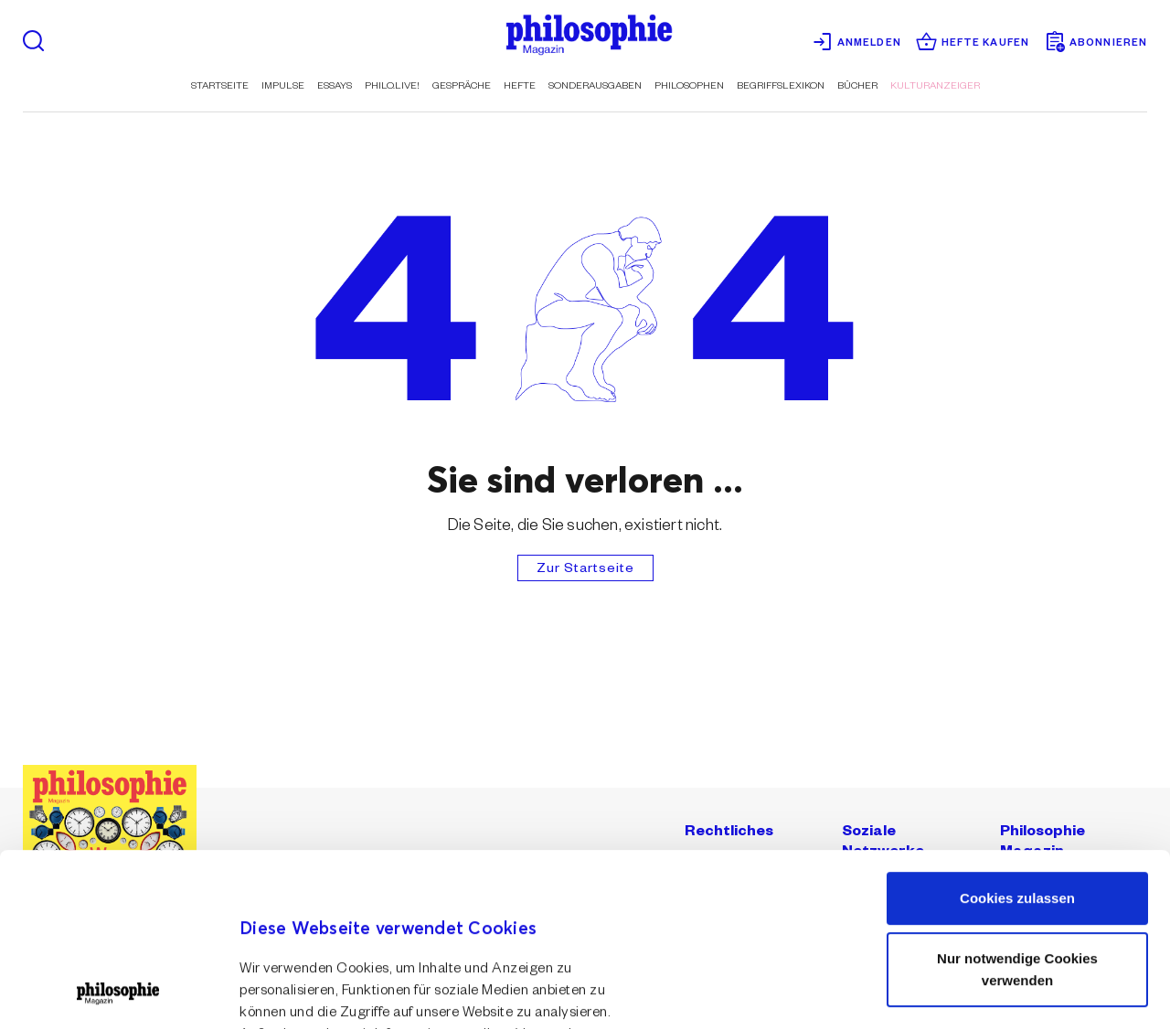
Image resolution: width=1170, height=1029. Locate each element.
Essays (334, 86)
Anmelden (856, 43)
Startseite (220, 86)
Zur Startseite (585, 570)
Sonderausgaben (595, 86)
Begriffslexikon (780, 86)
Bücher (857, 86)
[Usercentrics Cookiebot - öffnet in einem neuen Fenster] (118, 993)
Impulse (282, 86)
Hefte (520, 86)
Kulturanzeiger (935, 86)
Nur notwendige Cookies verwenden (1017, 807)
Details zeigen (285, 974)
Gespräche (461, 86)
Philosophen (689, 86)
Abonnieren (1095, 43)
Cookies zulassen (1017, 736)
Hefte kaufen (972, 43)
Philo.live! (392, 86)
